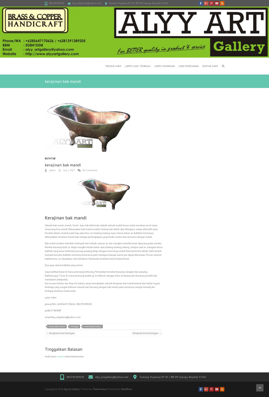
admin (52, 170)
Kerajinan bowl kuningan (60, 333)
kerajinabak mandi (57, 326)
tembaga (74, 326)
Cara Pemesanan (188, 66)
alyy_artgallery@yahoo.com (86, 3)
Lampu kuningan (164, 66)
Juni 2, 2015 (69, 170)
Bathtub (50, 158)
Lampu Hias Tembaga (138, 66)
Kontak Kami (210, 66)
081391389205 (56, 3)
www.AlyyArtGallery (92, 326)
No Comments (90, 170)
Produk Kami (113, 66)
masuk (60, 356)
